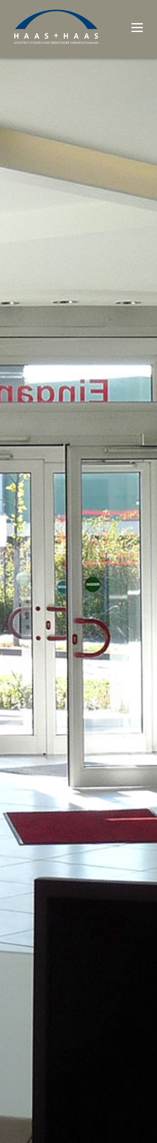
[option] (78, 571)
